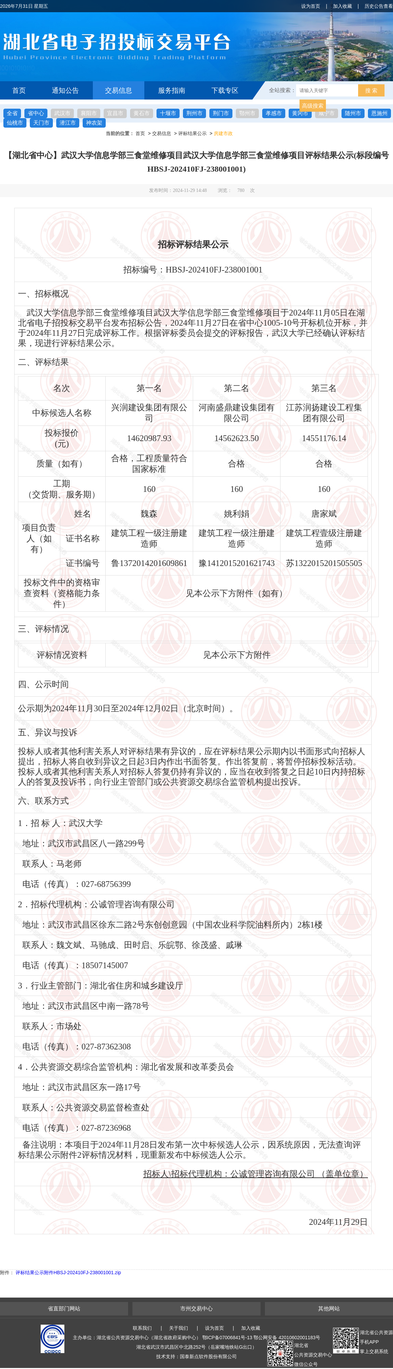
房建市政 (223, 133)
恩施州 (379, 113)
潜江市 (68, 123)
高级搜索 (313, 106)
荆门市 (221, 113)
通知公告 (65, 90)
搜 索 (371, 90)
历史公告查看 (379, 6)
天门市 (41, 123)
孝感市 (274, 113)
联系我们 (142, 1328)
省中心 (36, 113)
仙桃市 (15, 123)
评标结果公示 (192, 133)
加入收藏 (342, 6)
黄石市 (141, 113)
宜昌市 (115, 113)
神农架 (94, 123)
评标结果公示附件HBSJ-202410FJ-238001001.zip (68, 1272)
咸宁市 (326, 113)
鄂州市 (247, 113)
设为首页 (310, 6)
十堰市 (168, 113)
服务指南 (171, 90)
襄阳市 (89, 113)
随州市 (353, 113)
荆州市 (194, 113)
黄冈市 (300, 113)
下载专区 (225, 90)
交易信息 (118, 90)
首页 (19, 90)
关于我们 (178, 1328)
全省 (12, 113)
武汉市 (62, 113)
